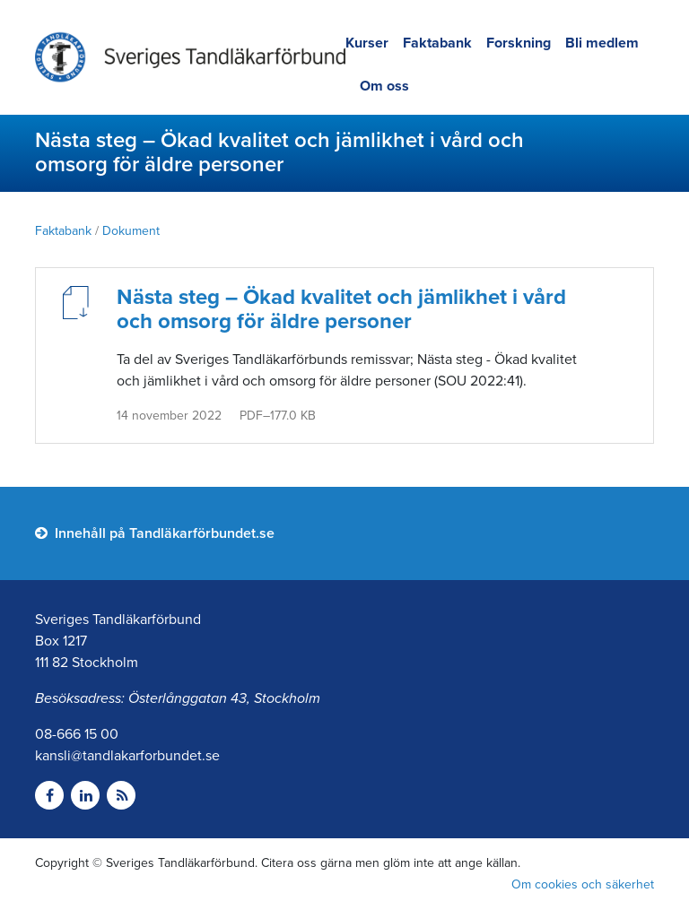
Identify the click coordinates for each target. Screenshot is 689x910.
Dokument (131, 230)
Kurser (366, 43)
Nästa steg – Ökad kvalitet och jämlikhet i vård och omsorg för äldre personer (341, 309)
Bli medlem (602, 43)
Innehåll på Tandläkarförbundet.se (155, 533)
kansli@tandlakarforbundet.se (127, 756)
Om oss (384, 86)
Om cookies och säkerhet (582, 884)
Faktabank (437, 43)
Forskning (518, 43)
